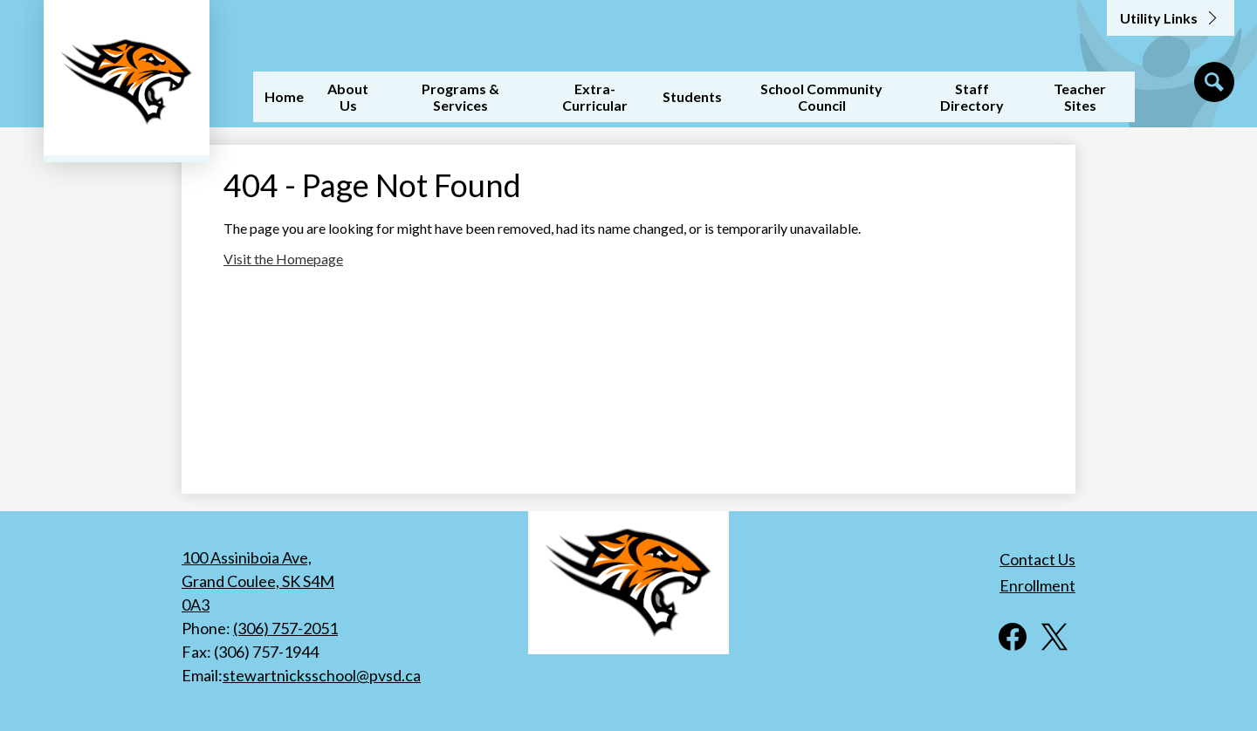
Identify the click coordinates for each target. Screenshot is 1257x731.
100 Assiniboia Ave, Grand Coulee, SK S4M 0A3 (258, 581)
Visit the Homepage (283, 258)
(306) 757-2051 (285, 628)
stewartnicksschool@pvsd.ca (322, 675)
